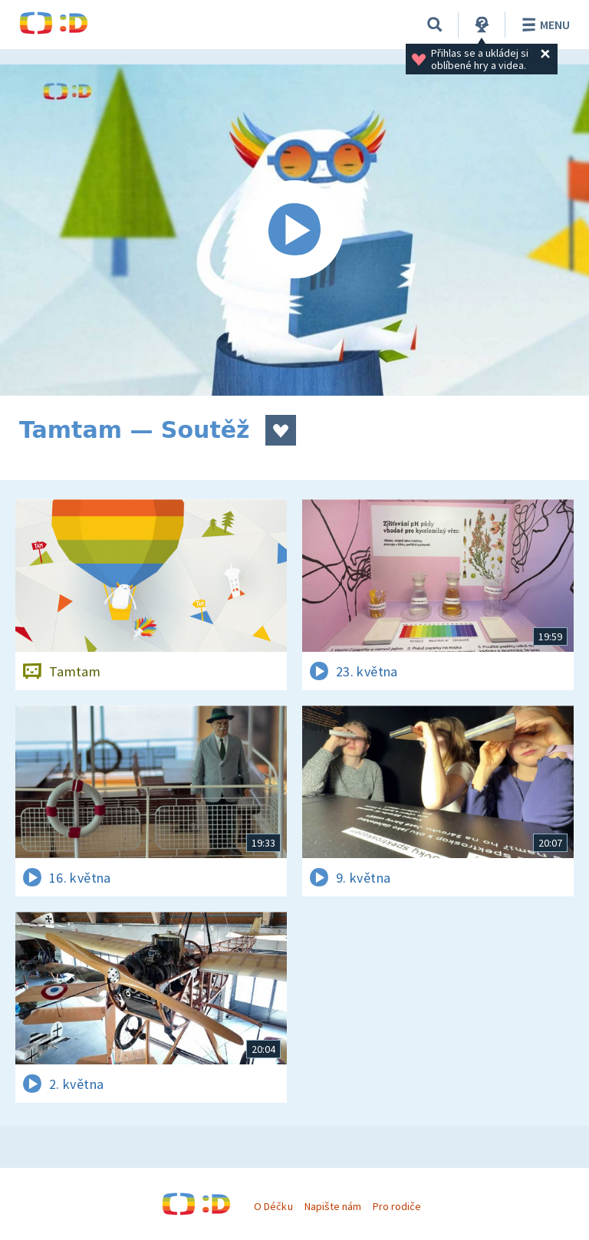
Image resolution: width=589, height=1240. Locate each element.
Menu (543, 24)
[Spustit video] (294, 230)
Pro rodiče (397, 1206)
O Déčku (273, 1206)
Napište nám (332, 1206)
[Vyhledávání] (435, 24)
